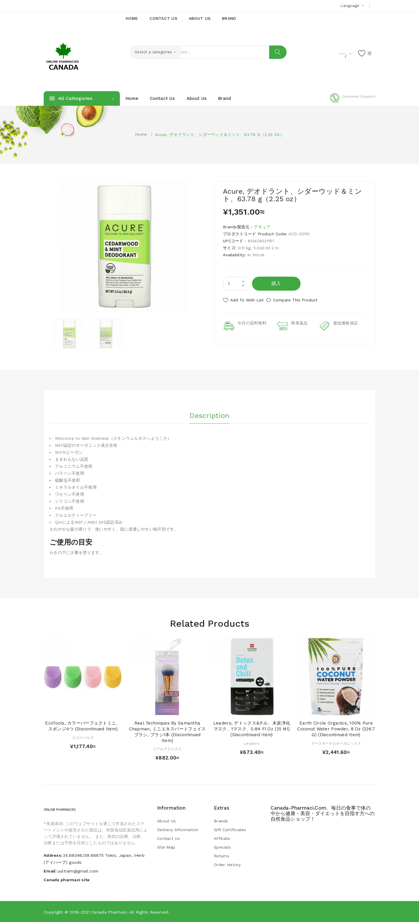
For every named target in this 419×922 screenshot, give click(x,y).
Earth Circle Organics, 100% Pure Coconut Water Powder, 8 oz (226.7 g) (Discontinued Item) (336, 728)
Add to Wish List (247, 300)
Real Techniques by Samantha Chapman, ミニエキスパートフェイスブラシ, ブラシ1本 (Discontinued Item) (167, 731)
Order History (227, 864)
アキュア (262, 227)
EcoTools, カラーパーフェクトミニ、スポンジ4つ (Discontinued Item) (82, 725)
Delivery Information (177, 829)
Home (141, 134)
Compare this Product (301, 300)
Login (339, 52)
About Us (166, 820)
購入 (276, 283)
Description (209, 413)
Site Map (166, 847)
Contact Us (168, 838)
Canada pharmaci (109, 911)
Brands (221, 820)
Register (317, 52)
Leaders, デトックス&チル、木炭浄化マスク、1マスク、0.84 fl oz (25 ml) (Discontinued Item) (251, 728)
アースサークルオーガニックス (336, 743)
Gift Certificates (230, 829)
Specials (222, 847)
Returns (221, 855)
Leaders (251, 743)
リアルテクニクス (167, 749)
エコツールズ (83, 737)
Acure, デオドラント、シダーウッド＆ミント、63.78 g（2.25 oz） (219, 134)
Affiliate (222, 838)
